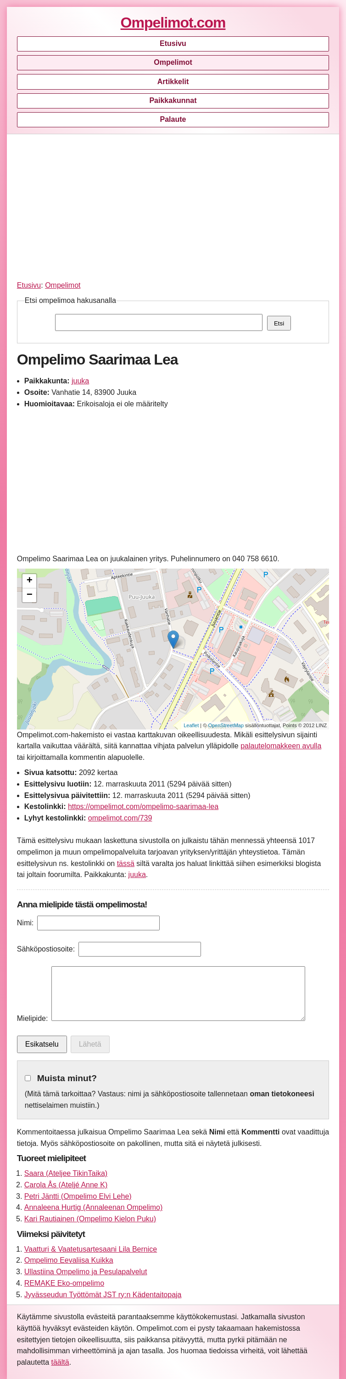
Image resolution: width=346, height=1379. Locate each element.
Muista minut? (67, 1078)
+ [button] (30, 581)
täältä (60, 1362)
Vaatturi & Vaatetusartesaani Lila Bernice (90, 1249)
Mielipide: (32, 1018)
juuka (80, 381)
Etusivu (173, 43)
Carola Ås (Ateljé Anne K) (65, 1185)
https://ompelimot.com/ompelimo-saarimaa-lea (143, 806)
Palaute (173, 119)
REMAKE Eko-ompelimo (64, 1283)
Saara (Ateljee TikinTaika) (65, 1173)
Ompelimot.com (173, 22)
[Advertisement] (173, 205)
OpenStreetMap (226, 725)
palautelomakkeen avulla (280, 746)
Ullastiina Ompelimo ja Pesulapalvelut (85, 1272)
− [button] (30, 595)
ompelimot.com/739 (120, 818)
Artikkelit (173, 81)
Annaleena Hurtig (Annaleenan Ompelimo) (93, 1207)
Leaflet (191, 725)
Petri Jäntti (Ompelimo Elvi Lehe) (78, 1196)
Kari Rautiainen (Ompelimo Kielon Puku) (90, 1219)
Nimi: (25, 923)
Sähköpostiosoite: (46, 949)
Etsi (279, 323)
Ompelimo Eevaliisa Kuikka (68, 1260)
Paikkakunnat (172, 100)
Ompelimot (173, 62)
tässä (125, 863)
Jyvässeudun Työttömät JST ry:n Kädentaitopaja (103, 1295)
